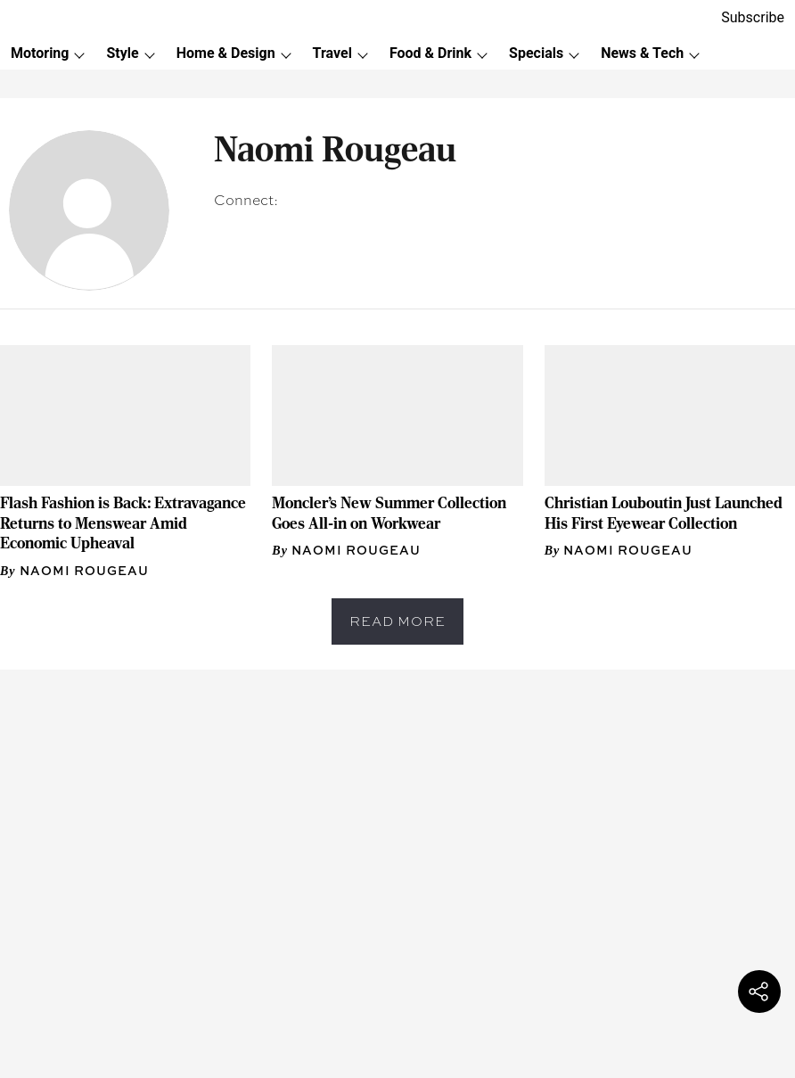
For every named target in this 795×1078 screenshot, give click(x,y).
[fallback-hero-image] (125, 415)
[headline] (125, 523)
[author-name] (78, 570)
